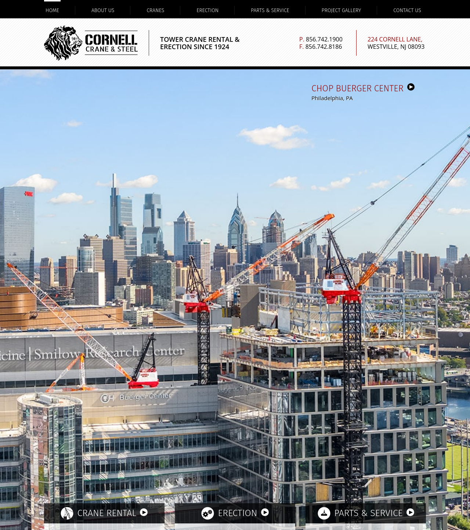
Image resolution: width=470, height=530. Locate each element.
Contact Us (407, 10)
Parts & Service (270, 10)
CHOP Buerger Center (362, 88)
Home (52, 10)
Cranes (155, 10)
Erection (207, 10)
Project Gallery (341, 10)
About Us (102, 10)
